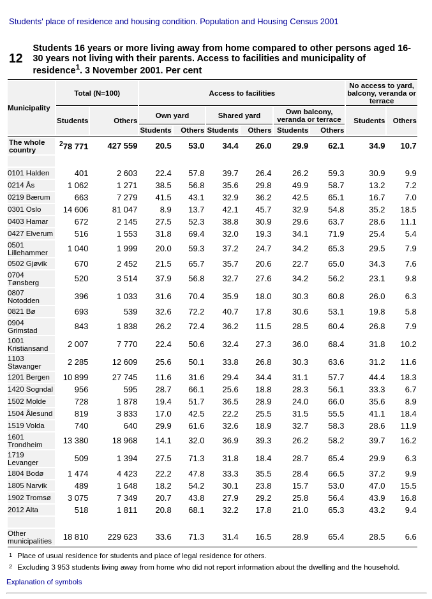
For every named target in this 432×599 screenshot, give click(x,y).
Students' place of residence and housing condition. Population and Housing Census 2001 (174, 21)
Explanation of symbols (44, 582)
